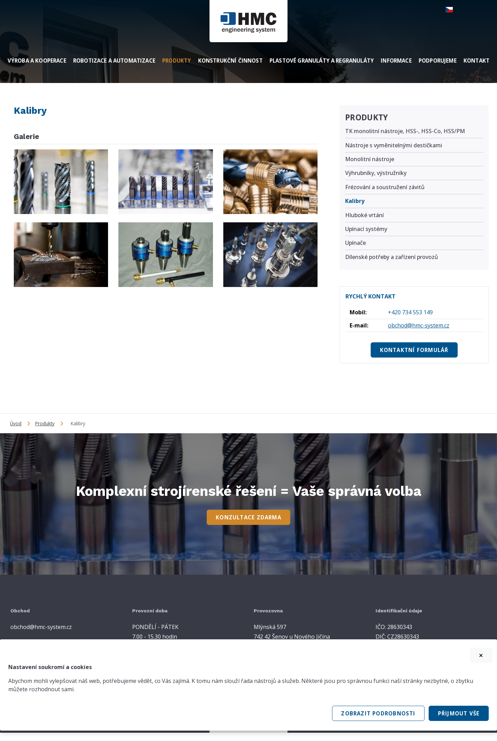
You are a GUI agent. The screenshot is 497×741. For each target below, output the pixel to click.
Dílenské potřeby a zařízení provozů (391, 257)
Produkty (366, 117)
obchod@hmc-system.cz (418, 325)
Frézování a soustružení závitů (385, 187)
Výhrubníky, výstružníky (376, 173)
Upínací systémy (366, 229)
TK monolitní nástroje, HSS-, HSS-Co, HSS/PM (405, 131)
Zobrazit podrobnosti (378, 713)
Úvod (15, 423)
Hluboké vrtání (364, 215)
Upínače (355, 243)
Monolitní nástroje (369, 159)
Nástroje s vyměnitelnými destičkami (393, 145)
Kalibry (354, 201)
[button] (453, 10)
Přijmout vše (459, 713)
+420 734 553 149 (410, 312)
